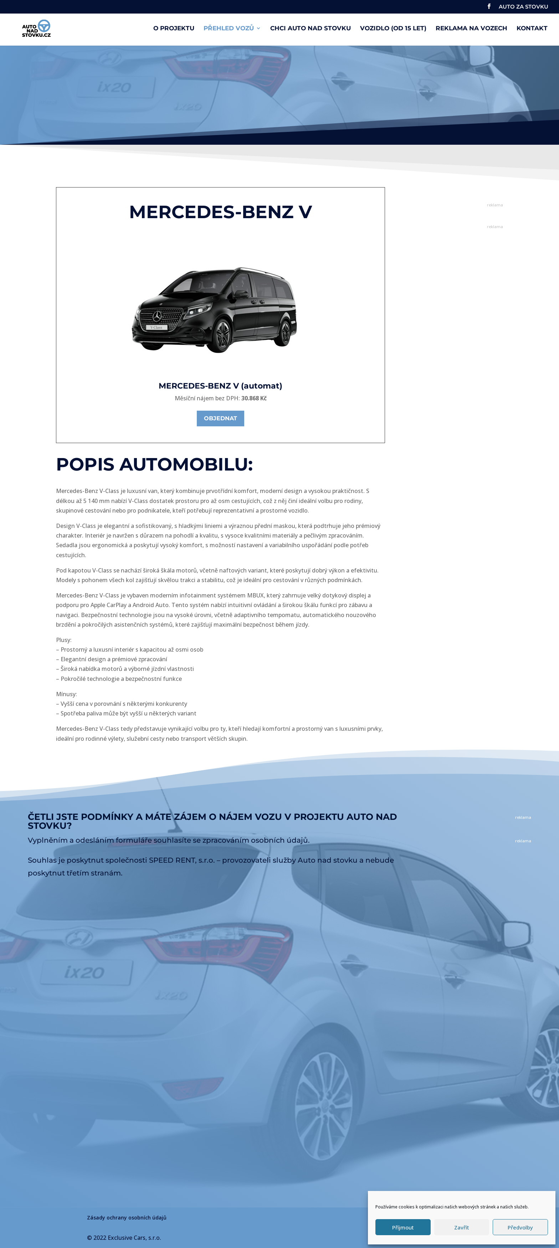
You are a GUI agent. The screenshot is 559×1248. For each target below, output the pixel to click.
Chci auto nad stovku (310, 29)
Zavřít (461, 1227)
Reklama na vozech (471, 29)
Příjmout (403, 1227)
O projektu (173, 29)
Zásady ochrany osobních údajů (126, 1217)
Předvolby (520, 1227)
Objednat (220, 418)
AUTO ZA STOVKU (523, 7)
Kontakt (532, 29)
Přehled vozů (229, 29)
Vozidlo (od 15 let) (393, 29)
